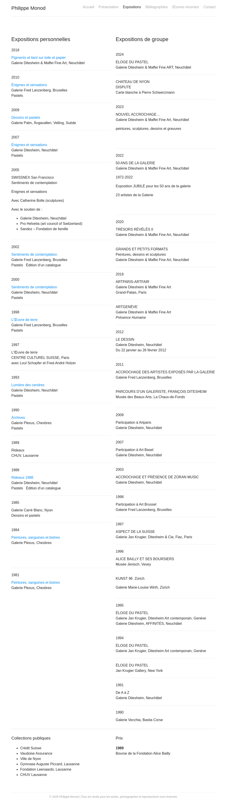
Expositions (132, 7)
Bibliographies (156, 7)
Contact (210, 7)
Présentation (109, 7)
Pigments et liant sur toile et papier (38, 57)
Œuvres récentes (185, 7)
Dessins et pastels (25, 117)
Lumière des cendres (27, 385)
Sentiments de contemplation (34, 254)
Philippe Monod (28, 8)
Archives (18, 417)
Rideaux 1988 (22, 477)
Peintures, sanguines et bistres (35, 537)
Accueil (88, 7)
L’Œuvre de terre (24, 320)
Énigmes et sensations (29, 85)
